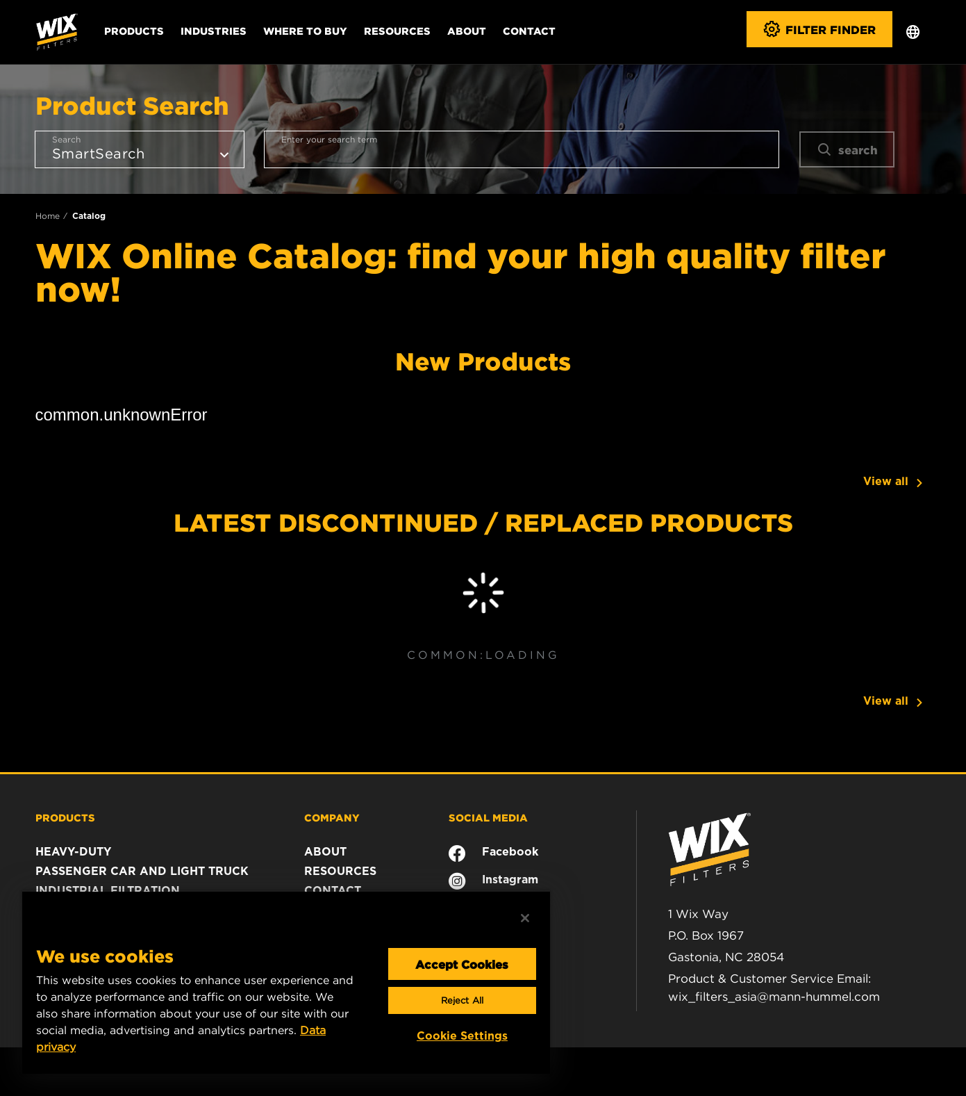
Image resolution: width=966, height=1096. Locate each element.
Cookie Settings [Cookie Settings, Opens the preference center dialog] (462, 1035)
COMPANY (332, 817)
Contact (529, 30)
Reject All (462, 1000)
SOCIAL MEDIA (488, 817)
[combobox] (521, 149)
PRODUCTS (65, 817)
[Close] (525, 918)
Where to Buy (305, 30)
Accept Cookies (461, 964)
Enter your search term (329, 139)
